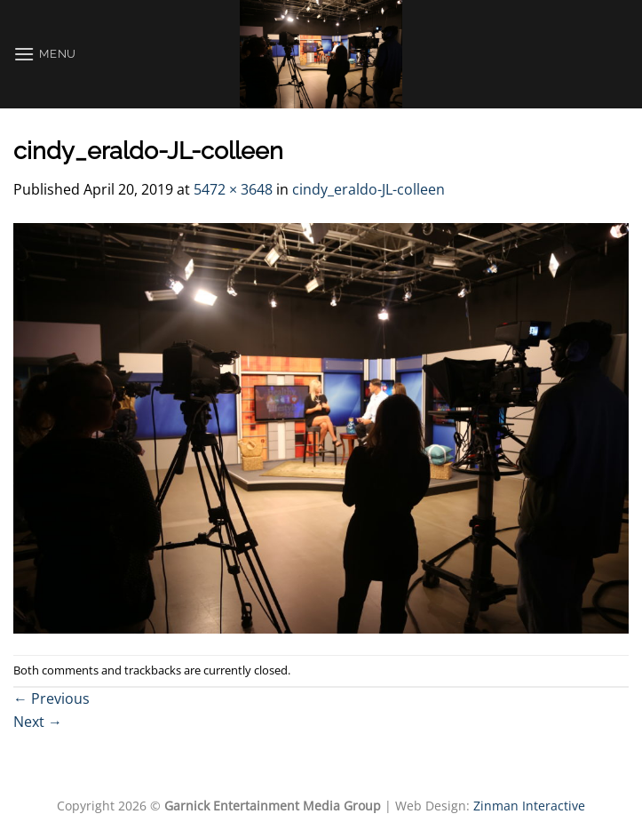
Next (37, 721)
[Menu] (44, 54)
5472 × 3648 (233, 189)
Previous (51, 698)
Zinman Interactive (529, 805)
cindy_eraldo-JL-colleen (368, 189)
